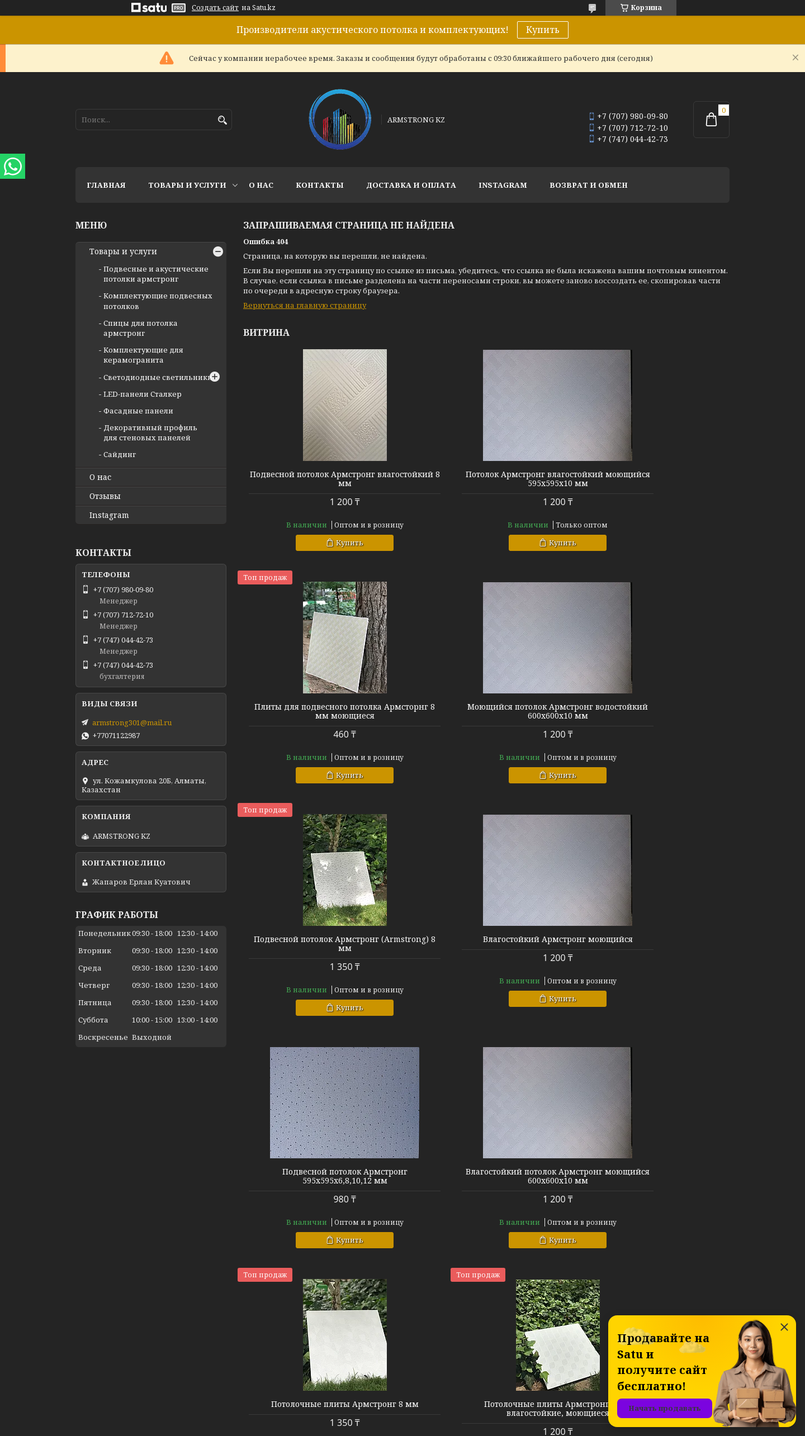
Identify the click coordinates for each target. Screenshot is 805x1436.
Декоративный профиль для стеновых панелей (150, 432)
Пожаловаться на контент (434, 1425)
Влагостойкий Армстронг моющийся (651, 711)
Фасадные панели (138, 411)
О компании (265, 1333)
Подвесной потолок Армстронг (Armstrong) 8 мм (486, 711)
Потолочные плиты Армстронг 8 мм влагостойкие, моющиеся (321, 1176)
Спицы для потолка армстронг (140, 328)
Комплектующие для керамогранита (143, 355)
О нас (261, 185)
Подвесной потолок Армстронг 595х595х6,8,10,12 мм (320, 944)
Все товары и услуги (680, 1275)
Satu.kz (458, 1415)
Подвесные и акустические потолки (477, 1333)
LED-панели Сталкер (142, 394)
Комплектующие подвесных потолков (481, 1348)
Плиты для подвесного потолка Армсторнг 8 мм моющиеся (652, 479)
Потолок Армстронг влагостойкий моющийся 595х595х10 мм (486, 479)
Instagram (503, 185)
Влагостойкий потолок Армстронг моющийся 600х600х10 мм (486, 944)
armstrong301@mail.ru (132, 722)
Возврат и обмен (589, 185)
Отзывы (105, 496)
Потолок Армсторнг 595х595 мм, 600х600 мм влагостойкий (486, 1176)
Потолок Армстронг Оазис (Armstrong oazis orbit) (651, 1176)
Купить (543, 29)
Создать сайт (215, 8)
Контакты (320, 185)
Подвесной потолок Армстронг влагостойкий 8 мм (320, 479)
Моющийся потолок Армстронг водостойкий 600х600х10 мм (321, 711)
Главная (106, 185)
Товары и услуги (187, 185)
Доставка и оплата (411, 185)
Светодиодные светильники (157, 377)
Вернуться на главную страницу (304, 305)
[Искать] (222, 120)
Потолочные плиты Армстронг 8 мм (652, 944)
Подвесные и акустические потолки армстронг (156, 274)
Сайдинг (119, 454)
